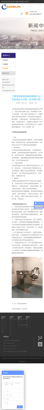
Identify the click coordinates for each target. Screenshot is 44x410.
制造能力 (3, 331)
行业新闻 (5, 64)
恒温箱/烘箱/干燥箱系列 (11, 334)
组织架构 (3, 327)
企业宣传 (3, 324)
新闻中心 (10, 47)
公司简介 (3, 321)
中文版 (39, 5)
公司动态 (5, 60)
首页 (4, 47)
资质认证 (3, 329)
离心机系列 (11, 327)
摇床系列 (11, 329)
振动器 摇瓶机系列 (11, 331)
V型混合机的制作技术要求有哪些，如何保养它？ (19, 309)
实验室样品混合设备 (11, 321)
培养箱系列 (11, 324)
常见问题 (17, 47)
